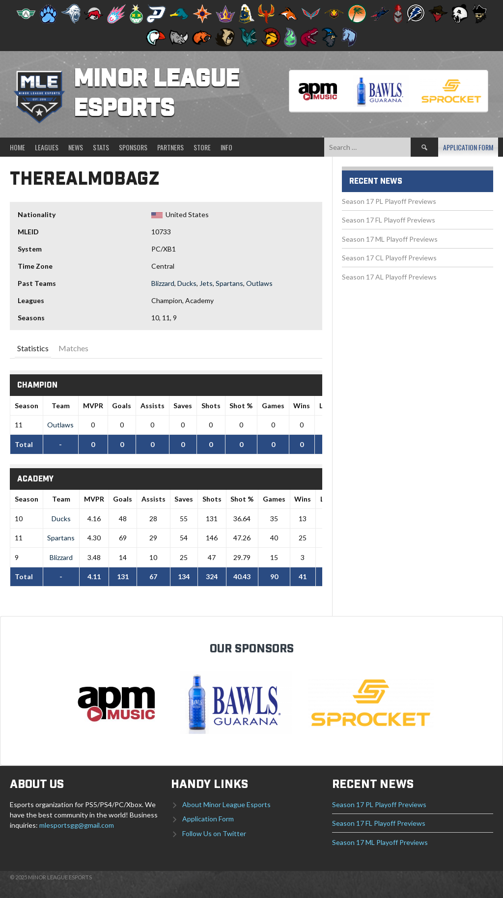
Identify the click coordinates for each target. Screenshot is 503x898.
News (75, 147)
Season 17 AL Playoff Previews (389, 277)
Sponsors (133, 147)
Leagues (46, 147)
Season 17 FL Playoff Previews (388, 220)
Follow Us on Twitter (214, 833)
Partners (170, 147)
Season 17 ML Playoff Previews (390, 239)
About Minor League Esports (226, 804)
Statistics (33, 348)
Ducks (186, 283)
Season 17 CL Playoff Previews (389, 257)
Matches (73, 348)
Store (202, 147)
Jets (206, 283)
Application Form (468, 147)
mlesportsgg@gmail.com (76, 825)
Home (17, 147)
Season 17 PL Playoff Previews (389, 201)
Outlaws (259, 283)
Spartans (229, 283)
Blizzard (162, 283)
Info (226, 147)
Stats (101, 147)
